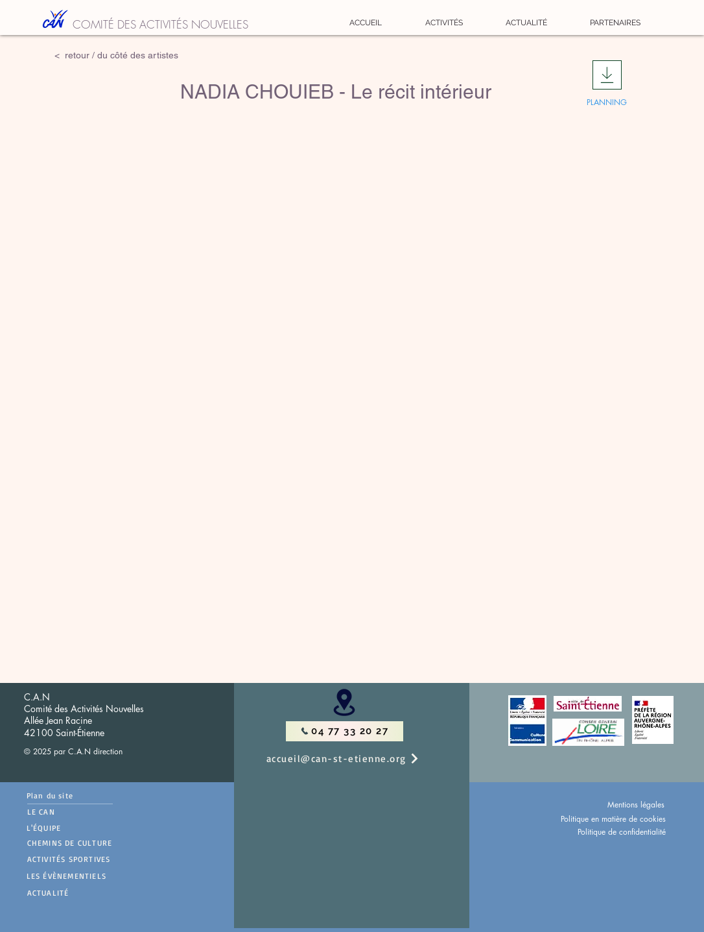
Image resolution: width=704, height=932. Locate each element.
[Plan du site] (69, 795)
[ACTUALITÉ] (93, 893)
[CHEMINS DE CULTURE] (93, 843)
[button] (443, 23)
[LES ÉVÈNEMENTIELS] (93, 876)
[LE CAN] (70, 812)
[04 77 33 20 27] (344, 731)
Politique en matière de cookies (613, 818)
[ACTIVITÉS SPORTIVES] (93, 859)
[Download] (607, 75)
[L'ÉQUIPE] (64, 828)
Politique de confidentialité (622, 831)
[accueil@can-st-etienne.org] (356, 758)
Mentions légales (635, 804)
